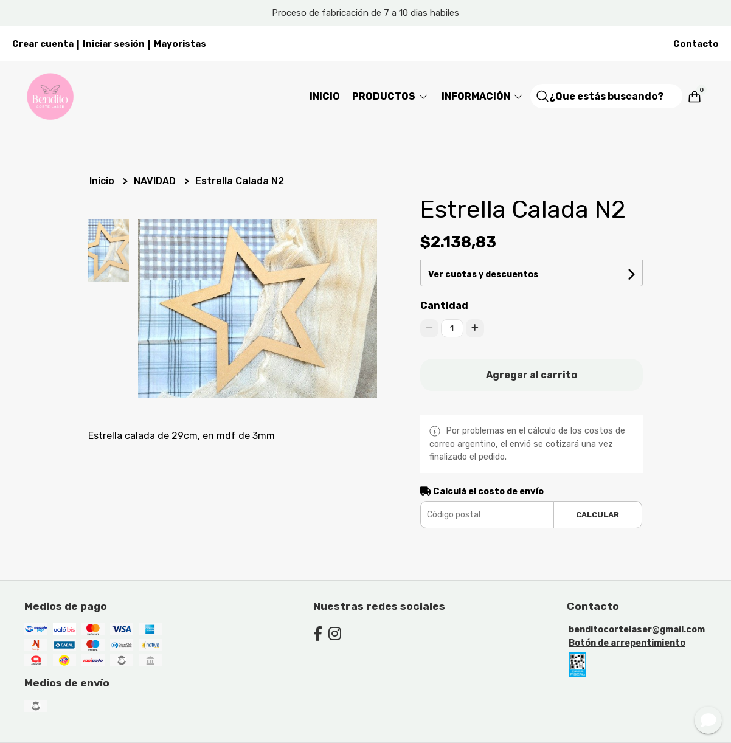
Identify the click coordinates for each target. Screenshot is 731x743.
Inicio (325, 96)
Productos (390, 96)
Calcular (597, 514)
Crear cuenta (43, 43)
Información (483, 96)
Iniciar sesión (114, 43)
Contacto (696, 43)
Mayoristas (180, 43)
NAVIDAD (156, 181)
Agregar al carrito (531, 375)
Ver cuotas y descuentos (483, 274)
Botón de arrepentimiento (627, 643)
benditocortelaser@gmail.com (637, 629)
